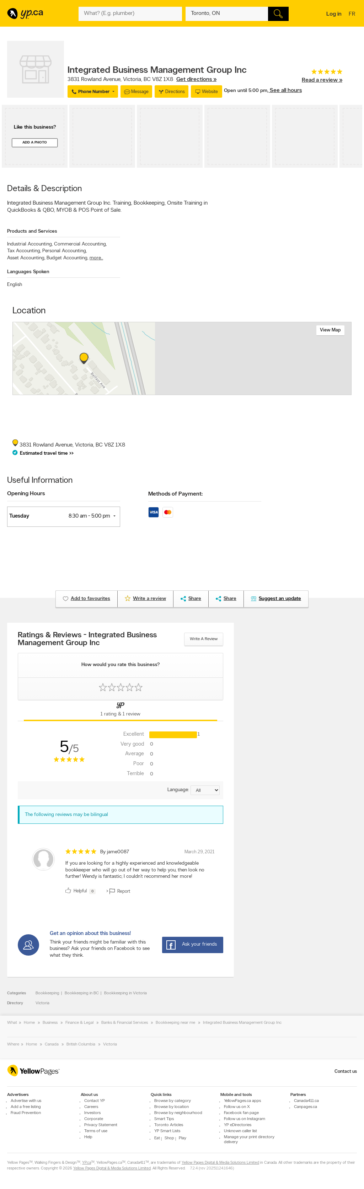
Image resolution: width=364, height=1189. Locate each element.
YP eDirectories (237, 1125)
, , (142, 79)
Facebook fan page (241, 1113)
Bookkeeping (47, 993)
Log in (334, 14)
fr (353, 14)
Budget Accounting (67, 258)
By (114, 852)
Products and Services (32, 231)
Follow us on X (237, 1107)
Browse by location (171, 1107)
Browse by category (172, 1101)
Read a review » (322, 80)
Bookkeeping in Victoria (125, 993)
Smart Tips (164, 1119)
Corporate (93, 1119)
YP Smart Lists (167, 1131)
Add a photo (34, 143)
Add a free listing (26, 1107)
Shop (169, 1138)
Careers (91, 1107)
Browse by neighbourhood (178, 1113)
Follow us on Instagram (244, 1119)
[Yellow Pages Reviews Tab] (120, 710)
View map (330, 330)
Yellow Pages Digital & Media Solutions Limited (220, 1163)
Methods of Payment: (175, 494)
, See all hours (284, 90)
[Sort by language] (205, 790)
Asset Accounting (26, 258)
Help (88, 1137)
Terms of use (95, 1131)
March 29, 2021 (199, 852)
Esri (234, 391)
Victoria (42, 1003)
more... (96, 258)
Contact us (345, 1071)
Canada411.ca (306, 1101)
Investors (92, 1113)
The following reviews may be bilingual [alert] (66, 814)
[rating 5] (322, 73)
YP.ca (86, 1163)
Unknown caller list (240, 1131)
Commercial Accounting (80, 244)
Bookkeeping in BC (82, 993)
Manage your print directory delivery (249, 1139)
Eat (157, 1138)
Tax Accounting (24, 251)
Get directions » (196, 79)
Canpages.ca (305, 1107)
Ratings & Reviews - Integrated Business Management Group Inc (87, 639)
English (14, 284)
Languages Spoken (28, 272)
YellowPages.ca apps (242, 1101)
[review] (120, 872)
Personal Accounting (64, 251)
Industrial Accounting (30, 244)
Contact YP (94, 1101)
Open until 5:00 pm (245, 90)
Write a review (204, 639)
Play (182, 1138)
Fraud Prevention (26, 1113)
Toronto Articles (168, 1125)
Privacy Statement (100, 1125)
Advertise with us (26, 1101)
